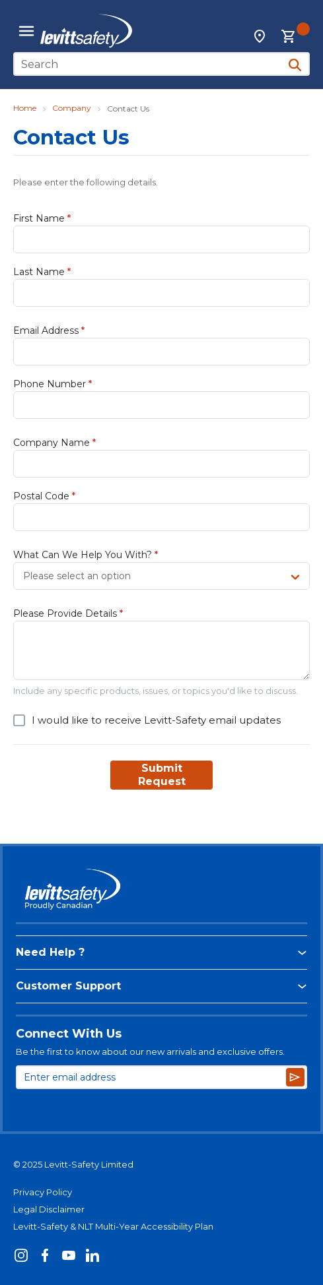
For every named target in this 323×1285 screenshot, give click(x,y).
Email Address (49, 330)
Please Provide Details (68, 613)
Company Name (54, 443)
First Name (42, 218)
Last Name (42, 272)
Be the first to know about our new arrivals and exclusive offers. (150, 1051)
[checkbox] (19, 720)
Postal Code (44, 496)
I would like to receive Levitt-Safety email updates (156, 720)
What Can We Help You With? (85, 555)
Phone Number (52, 384)
